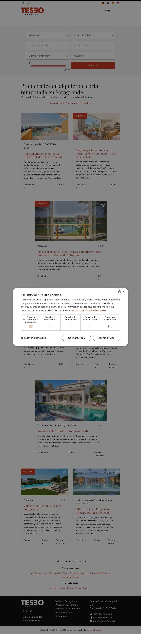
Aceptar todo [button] (106, 337)
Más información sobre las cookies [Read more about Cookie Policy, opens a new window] (88, 310)
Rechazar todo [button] (76, 337)
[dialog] (70, 317)
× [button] (123, 291)
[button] (33, 338)
